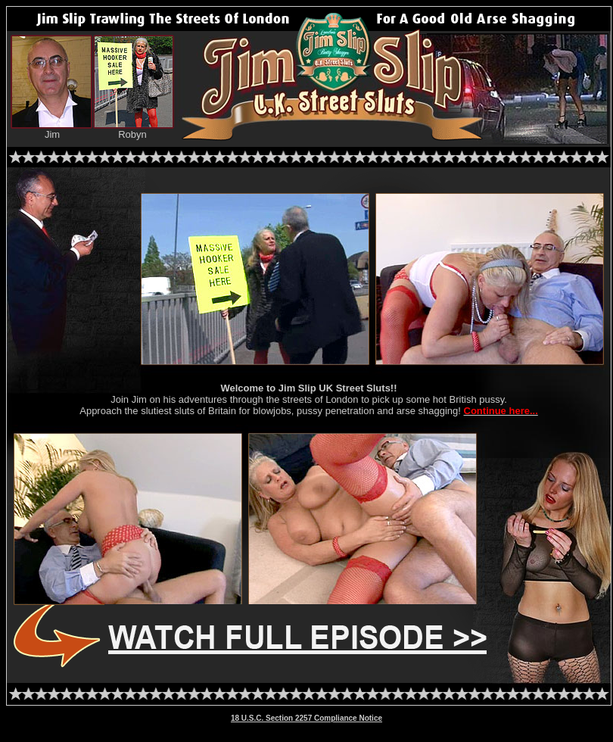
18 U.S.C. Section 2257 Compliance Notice (306, 718)
